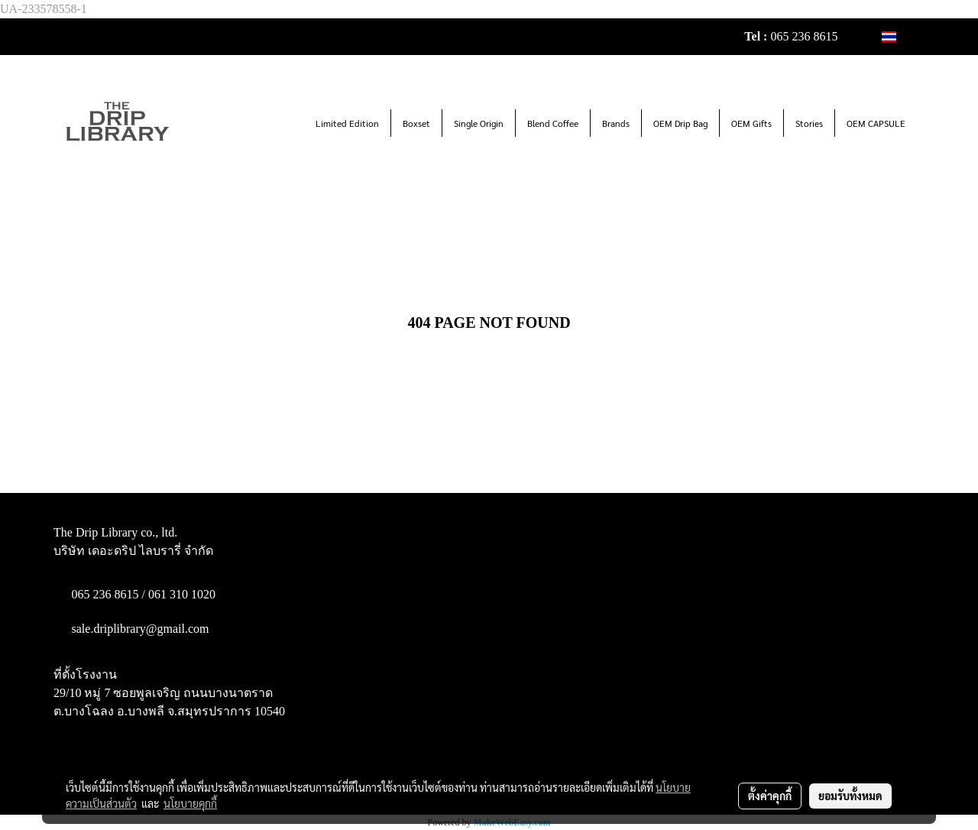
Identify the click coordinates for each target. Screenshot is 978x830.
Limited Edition (347, 123)
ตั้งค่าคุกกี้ (770, 795)
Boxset (416, 123)
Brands (616, 123)
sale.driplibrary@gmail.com (140, 628)
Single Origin (479, 123)
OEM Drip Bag (680, 123)
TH (897, 36)
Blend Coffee (552, 123)
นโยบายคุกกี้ (190, 803)
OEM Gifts (751, 123)
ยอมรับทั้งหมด (850, 795)
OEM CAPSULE (876, 123)
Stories (809, 123)
